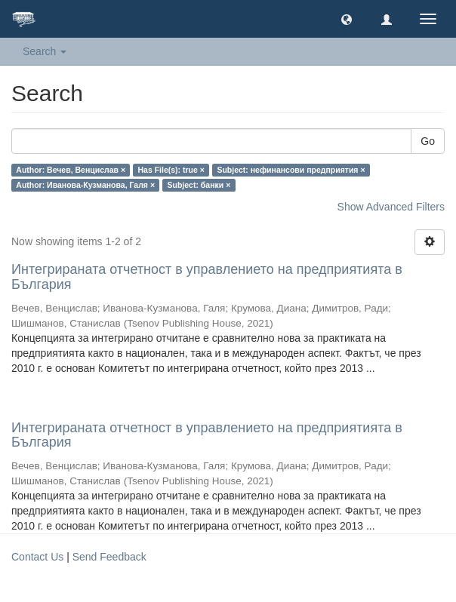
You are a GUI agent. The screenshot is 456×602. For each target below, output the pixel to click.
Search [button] (44, 51)
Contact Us (37, 557)
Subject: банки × (199, 184)
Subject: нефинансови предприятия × (291, 169)
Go (428, 141)
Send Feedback (109, 557)
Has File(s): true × (171, 169)
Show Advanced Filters (391, 207)
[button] (346, 19)
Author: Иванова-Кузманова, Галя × (85, 184)
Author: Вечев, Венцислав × (70, 169)
